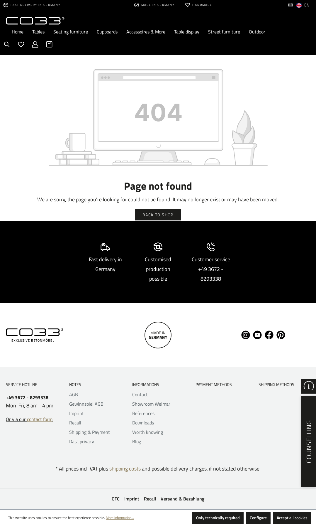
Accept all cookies (292, 518)
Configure (258, 518)
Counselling (308, 441)
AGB (73, 394)
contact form (39, 419)
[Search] (7, 44)
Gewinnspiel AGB (86, 403)
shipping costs (125, 469)
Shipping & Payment (89, 432)
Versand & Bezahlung (182, 498)
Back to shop (158, 215)
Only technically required (218, 518)
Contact (140, 394)
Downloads (143, 422)
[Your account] (35, 44)
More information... (120, 517)
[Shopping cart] (49, 44)
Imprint (76, 413)
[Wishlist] (21, 44)
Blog (136, 441)
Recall (75, 422)
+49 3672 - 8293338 (27, 397)
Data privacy (81, 441)
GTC (116, 498)
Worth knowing (147, 432)
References (143, 413)
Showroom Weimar (151, 403)
